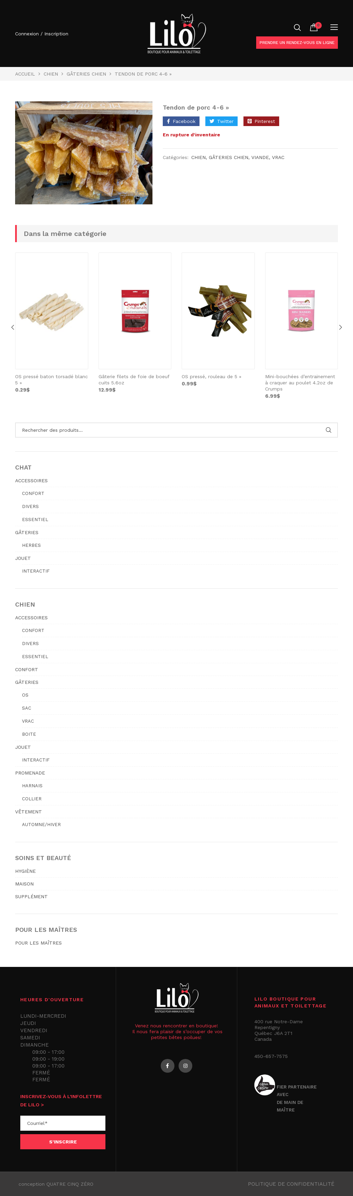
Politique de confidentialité (291, 1184)
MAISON (24, 884)
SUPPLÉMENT (31, 896)
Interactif (35, 571)
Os (25, 695)
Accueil (25, 74)
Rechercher (328, 430)
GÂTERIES (26, 532)
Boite (29, 734)
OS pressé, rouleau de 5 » (211, 376)
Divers (30, 506)
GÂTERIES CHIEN (86, 74)
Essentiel (35, 519)
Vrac (278, 157)
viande (260, 157)
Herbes (31, 545)
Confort (33, 493)
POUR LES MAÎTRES (38, 943)
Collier (32, 798)
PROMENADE (30, 773)
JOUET (23, 558)
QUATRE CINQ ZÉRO (69, 1184)
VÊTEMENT (28, 811)
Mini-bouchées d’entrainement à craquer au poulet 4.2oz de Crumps (300, 383)
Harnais (32, 785)
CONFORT (26, 669)
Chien (51, 74)
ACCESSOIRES (31, 480)
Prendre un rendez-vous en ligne (297, 42)
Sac (26, 708)
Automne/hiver (41, 824)
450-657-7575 (271, 1056)
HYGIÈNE (25, 871)
